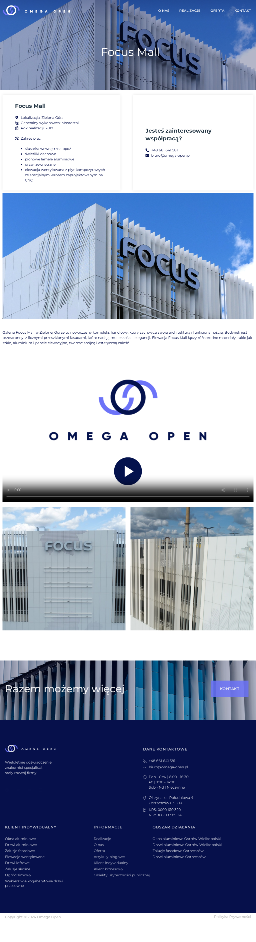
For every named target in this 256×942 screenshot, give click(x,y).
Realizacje (189, 11)
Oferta (217, 11)
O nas (163, 11)
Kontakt (242, 11)
